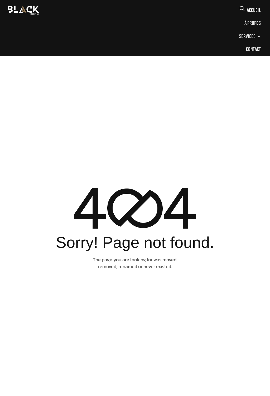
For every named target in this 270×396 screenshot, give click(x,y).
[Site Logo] (23, 9)
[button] (242, 8)
